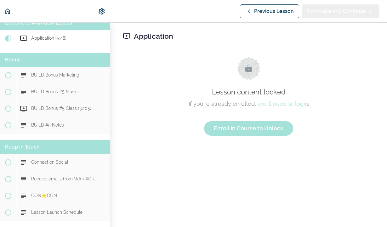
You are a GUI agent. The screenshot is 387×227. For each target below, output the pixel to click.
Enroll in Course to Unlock (248, 128)
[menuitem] (102, 11)
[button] (8, 11)
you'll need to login (283, 103)
